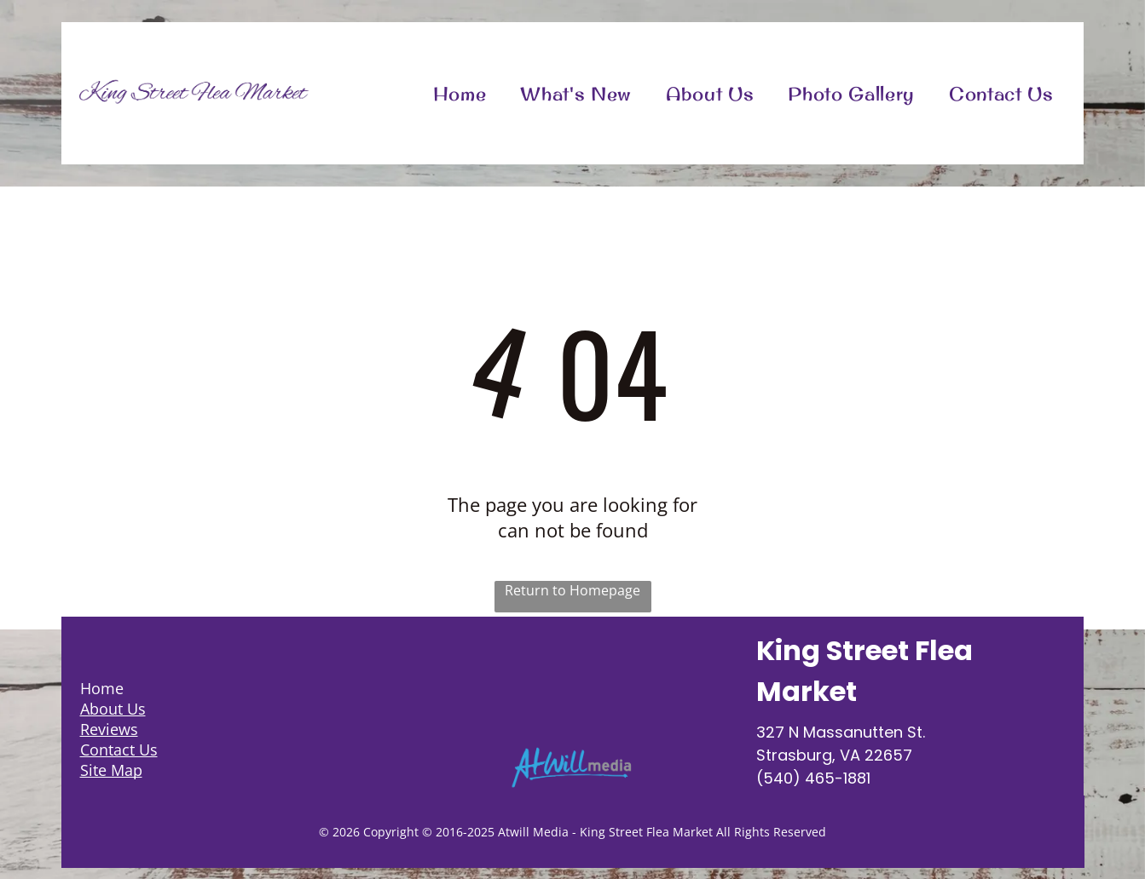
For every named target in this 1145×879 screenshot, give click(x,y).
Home (102, 688)
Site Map (111, 770)
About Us (113, 708)
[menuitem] (460, 93)
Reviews (109, 729)
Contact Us (119, 749)
